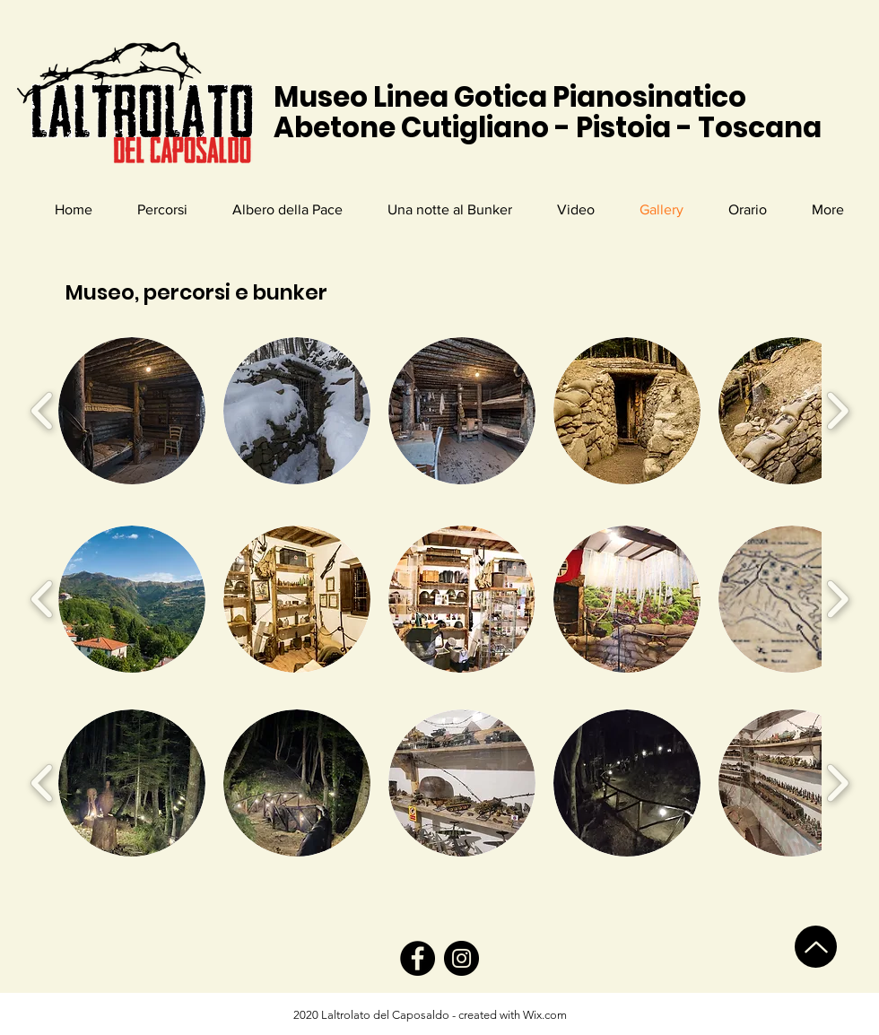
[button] (131, 410)
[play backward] (42, 411)
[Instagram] (461, 958)
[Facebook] (417, 958)
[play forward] (837, 411)
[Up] (816, 947)
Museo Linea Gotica (413, 97)
